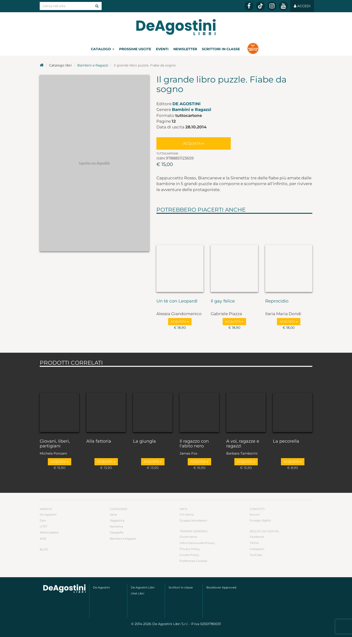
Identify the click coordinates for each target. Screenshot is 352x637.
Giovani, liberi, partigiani (55, 444)
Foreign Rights (260, 520)
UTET (43, 526)
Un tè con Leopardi (177, 301)
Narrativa (116, 526)
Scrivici (255, 514)
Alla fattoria (98, 441)
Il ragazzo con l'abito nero (194, 444)
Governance (188, 536)
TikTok (254, 543)
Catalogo (102, 49)
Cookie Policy (189, 555)
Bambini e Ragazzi (92, 65)
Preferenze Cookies (193, 561)
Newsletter (185, 49)
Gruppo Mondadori (193, 520)
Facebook (257, 536)
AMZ (43, 538)
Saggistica (117, 520)
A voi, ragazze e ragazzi (242, 444)
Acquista (193, 143)
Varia (113, 514)
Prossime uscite (135, 49)
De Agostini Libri (142, 587)
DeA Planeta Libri (176, 27)
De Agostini (186, 103)
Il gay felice (223, 301)
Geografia (116, 532)
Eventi (162, 49)
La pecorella (286, 441)
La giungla (144, 441)
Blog (44, 549)
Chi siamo (187, 514)
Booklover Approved (221, 587)
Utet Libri (137, 593)
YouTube (256, 555)
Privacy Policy (190, 549)
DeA (43, 520)
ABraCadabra (49, 532)
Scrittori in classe (221, 49)
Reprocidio (276, 301)
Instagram (257, 549)
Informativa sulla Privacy (197, 543)
